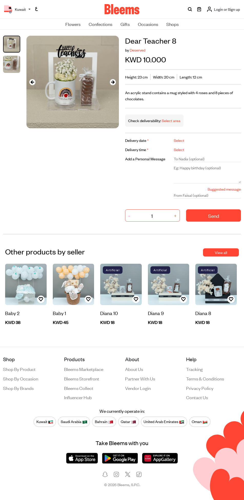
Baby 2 (12, 313)
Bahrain (104, 421)
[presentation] (32, 82)
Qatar (128, 421)
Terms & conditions (205, 378)
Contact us (197, 397)
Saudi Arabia (74, 421)
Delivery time (136, 149)
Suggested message (224, 189)
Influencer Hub (78, 397)
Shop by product (19, 369)
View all (221, 252)
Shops (172, 24)
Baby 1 (59, 313)
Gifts (125, 24)
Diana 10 (109, 313)
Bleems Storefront (81, 378)
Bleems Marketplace (83, 369)
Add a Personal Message (145, 158)
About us (134, 369)
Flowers (72, 24)
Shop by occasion (20, 378)
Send (213, 215)
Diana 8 (203, 313)
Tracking (194, 369)
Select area (170, 120)
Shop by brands (18, 388)
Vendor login (138, 388)
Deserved (137, 50)
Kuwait (44, 421)
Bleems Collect (78, 388)
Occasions (148, 24)
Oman (200, 421)
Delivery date (137, 140)
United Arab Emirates (164, 421)
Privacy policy (199, 388)
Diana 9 (156, 313)
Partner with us (140, 378)
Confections (100, 24)
